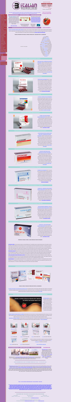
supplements (46, 52)
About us (20, 381)
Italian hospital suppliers (29, 367)
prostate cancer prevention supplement (36, 18)
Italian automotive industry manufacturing (37, 384)
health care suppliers (38, 389)
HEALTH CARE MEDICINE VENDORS (36, 347)
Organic (44, 36)
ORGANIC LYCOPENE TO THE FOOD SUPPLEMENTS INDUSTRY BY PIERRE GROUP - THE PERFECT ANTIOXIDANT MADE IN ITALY (30, 294)
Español (14, 25)
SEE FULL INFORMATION (44, 319)
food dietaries (46, 49)
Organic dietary (42, 43)
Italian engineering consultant (42, 385)
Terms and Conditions (35, 381)
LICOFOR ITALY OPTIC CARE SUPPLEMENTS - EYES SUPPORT (28, 221)
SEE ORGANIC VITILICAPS (46, 218)
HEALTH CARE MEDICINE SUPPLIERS (14, 347)
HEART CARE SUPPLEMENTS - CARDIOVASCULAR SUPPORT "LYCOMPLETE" (30, 58)
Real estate (48, 356)
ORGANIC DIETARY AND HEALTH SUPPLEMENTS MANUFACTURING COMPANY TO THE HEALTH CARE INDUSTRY (30, 266)
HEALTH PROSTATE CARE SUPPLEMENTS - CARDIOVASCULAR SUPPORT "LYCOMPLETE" (30, 76)
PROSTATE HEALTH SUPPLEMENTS (42, 79)
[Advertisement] (30, 376)
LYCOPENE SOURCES (46, 298)
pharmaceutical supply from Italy (17, 367)
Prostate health (43, 41)
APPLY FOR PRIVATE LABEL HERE (41, 344)
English (12, 25)
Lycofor (43, 336)
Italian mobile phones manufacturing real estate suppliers (19, 385)
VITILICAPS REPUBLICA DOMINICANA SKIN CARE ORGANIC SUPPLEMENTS (28, 203)
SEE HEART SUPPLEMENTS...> (47, 27)
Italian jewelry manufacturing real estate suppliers (18, 386)
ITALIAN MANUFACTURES (46, 347)
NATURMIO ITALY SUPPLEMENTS (42, 170)
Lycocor (12, 336)
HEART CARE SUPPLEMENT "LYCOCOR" (19, 130)
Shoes (43, 356)
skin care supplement (44, 44)
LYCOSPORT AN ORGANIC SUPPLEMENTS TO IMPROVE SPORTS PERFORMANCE (30, 94)
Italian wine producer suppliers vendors (41, 387)
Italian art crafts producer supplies (28, 384)
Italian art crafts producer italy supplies (24, 388)
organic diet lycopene (23, 367)
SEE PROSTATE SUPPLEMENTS (46, 91)
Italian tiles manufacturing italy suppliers (20, 387)
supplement (47, 37)
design (41, 340)
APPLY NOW (40, 291)
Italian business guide (11, 384)
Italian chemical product (42, 388)
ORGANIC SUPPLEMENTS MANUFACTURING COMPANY (16, 29)
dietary (46, 51)
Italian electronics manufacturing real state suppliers (32, 385)
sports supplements (46, 42)
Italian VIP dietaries (42, 45)
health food (45, 50)
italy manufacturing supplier (48, 388)
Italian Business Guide (44, 349)
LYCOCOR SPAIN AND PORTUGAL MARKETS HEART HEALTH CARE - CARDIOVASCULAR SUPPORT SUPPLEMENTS (44, 134)
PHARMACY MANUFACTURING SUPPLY (25, 347)
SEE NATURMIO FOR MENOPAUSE (46, 200)
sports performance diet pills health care (36, 19)
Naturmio (33, 336)
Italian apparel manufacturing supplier (18, 384)
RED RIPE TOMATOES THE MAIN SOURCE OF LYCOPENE (16, 314)
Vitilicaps (21, 336)
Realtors (46, 357)
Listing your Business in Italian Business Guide (26, 381)
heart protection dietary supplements (35, 17)
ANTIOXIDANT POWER (11, 244)
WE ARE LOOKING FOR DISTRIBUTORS (40, 32)
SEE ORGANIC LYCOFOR (46, 236)
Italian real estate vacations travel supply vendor (30, 387)
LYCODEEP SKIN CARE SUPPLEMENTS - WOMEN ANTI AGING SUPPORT (30, 112)
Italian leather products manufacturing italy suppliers (31, 386)
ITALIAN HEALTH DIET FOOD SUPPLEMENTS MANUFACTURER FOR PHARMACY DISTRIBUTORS (24, 27)
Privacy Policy (40, 381)
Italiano (16, 25)
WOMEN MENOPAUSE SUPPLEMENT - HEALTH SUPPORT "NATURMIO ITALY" (28, 185)
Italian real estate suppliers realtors (31, 389)
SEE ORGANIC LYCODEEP (46, 127)
